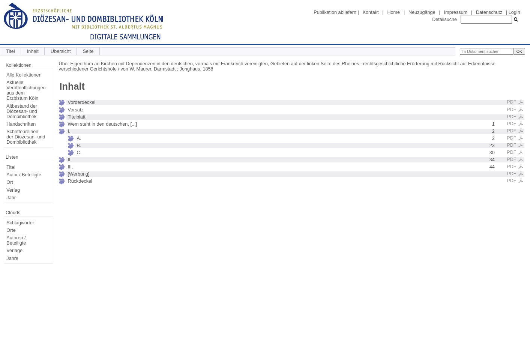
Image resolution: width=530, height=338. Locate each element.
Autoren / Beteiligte (16, 240)
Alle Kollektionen (23, 75)
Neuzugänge (421, 12)
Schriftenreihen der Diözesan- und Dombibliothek (25, 137)
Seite (88, 51)
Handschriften (21, 124)
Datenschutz (489, 12)
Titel (10, 51)
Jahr (11, 197)
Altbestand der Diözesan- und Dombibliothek (21, 111)
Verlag (13, 190)
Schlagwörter (20, 222)
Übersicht (61, 51)
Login (514, 12)
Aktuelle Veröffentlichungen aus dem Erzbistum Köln (25, 90)
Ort (9, 182)
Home (393, 12)
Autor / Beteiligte (23, 174)
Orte (11, 230)
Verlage (14, 250)
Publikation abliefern (335, 12)
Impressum (455, 12)
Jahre (12, 258)
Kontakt (371, 12)
